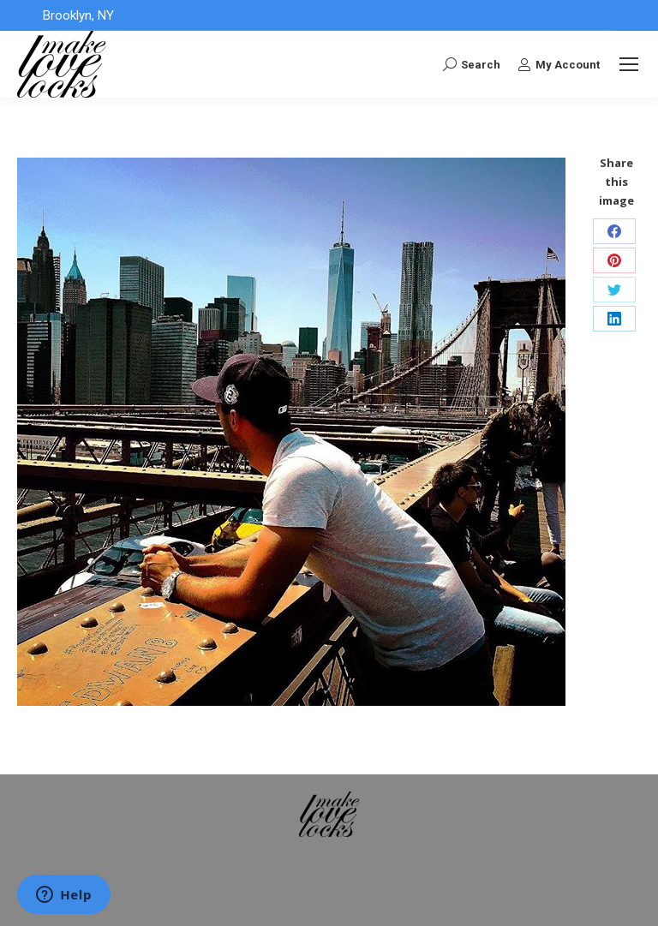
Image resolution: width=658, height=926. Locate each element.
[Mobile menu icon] (629, 64)
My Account (558, 64)
